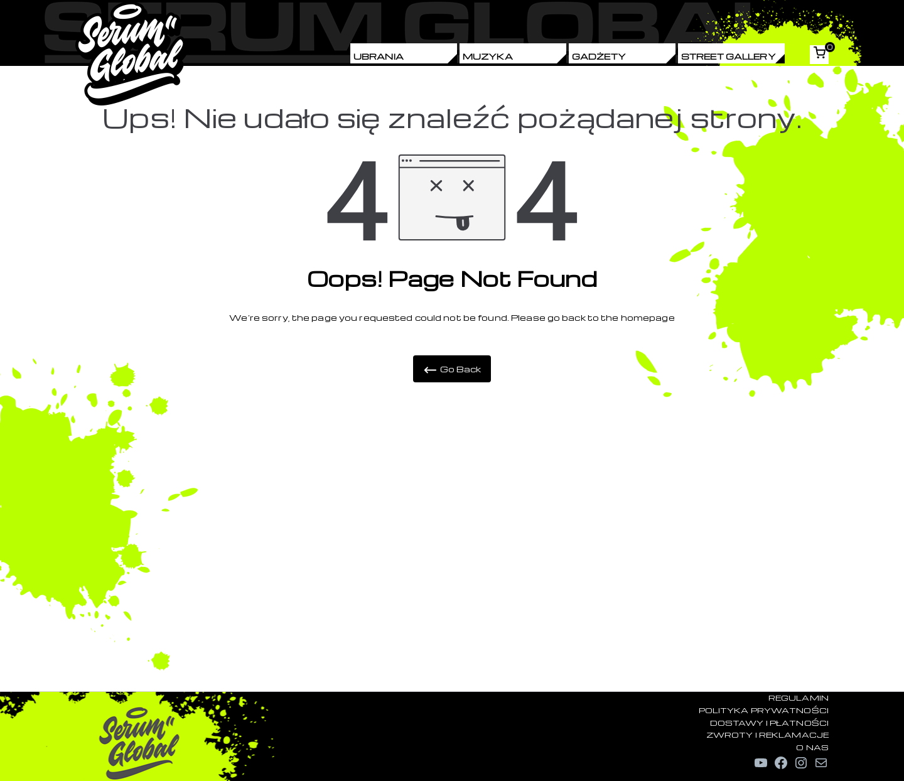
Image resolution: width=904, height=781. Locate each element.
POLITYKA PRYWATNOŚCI (764, 710)
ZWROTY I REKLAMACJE (767, 735)
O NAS (812, 747)
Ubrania (378, 56)
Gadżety (599, 56)
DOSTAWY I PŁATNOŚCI (769, 723)
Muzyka (488, 56)
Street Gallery (728, 56)
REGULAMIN (798, 697)
